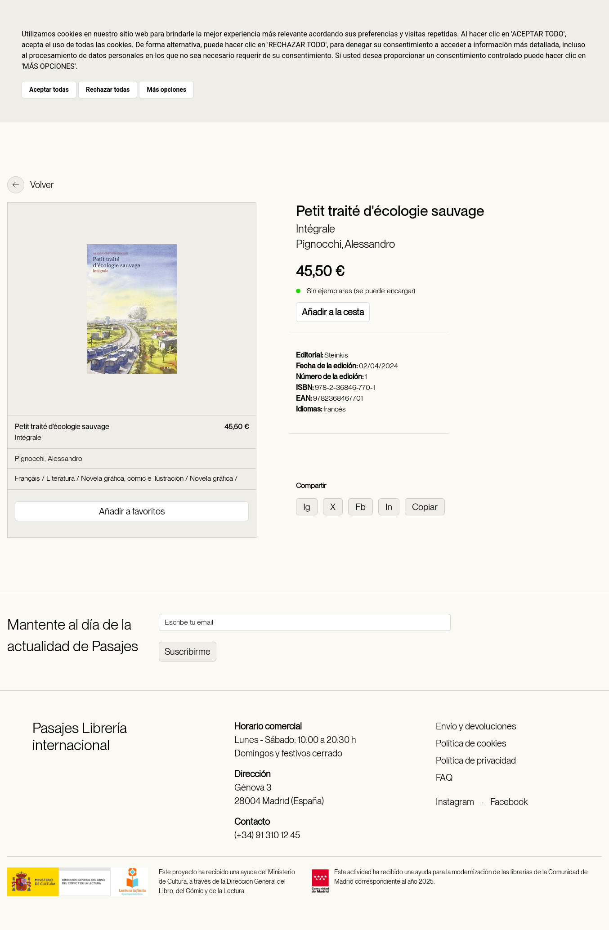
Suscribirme (187, 651)
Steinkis (336, 355)
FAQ (444, 777)
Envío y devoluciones (476, 726)
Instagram (455, 801)
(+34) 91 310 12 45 (267, 835)
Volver (30, 185)
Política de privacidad (476, 760)
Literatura (60, 478)
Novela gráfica (211, 478)
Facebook (509, 801)
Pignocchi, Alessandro (345, 243)
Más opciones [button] (166, 89)
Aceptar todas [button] (49, 89)
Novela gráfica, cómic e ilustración (132, 478)
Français (27, 478)
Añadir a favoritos (132, 511)
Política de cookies (471, 743)
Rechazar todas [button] (108, 89)
